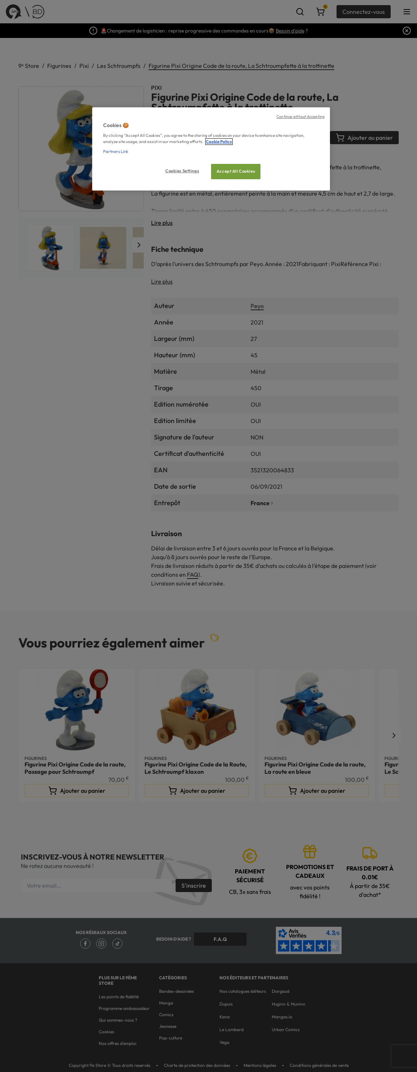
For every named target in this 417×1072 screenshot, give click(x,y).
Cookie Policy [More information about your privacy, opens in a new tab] (219, 141)
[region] (211, 149)
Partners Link (115, 151)
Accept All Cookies (236, 171)
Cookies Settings (182, 170)
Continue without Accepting (300, 116)
